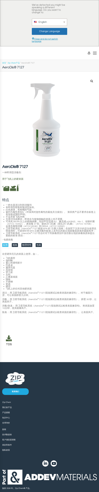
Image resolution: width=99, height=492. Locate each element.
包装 (38, 245)
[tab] (5, 245)
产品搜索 (6, 413)
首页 (4, 63)
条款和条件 (7, 445)
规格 (15, 245)
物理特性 (27, 245)
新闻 (4, 429)
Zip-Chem (6, 402)
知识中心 (6, 418)
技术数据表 (7, 435)
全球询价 (6, 423)
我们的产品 (7, 407)
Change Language (49, 31)
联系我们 (15, 392)
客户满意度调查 (9, 440)
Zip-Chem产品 (14, 63)
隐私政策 (6, 450)
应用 (5, 245)
